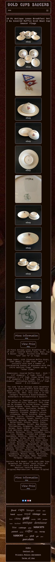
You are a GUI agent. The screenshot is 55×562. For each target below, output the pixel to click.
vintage (36, 514)
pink (32, 536)
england (19, 514)
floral (13, 510)
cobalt (38, 511)
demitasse (40, 522)
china (18, 518)
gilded (42, 536)
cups (21, 510)
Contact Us (28, 551)
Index (28, 548)
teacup (42, 532)
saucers (39, 527)
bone (10, 519)
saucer (18, 535)
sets (39, 519)
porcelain (28, 539)
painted (15, 531)
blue (14, 527)
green (21, 532)
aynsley (33, 519)
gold (26, 518)
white (26, 536)
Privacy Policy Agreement (28, 555)
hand (12, 514)
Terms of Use (28, 558)
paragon (45, 519)
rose (44, 514)
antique (27, 522)
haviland (18, 523)
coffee (29, 531)
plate (29, 528)
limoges (30, 510)
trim (36, 532)
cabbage (22, 528)
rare (44, 511)
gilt (37, 536)
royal (27, 513)
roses (11, 523)
